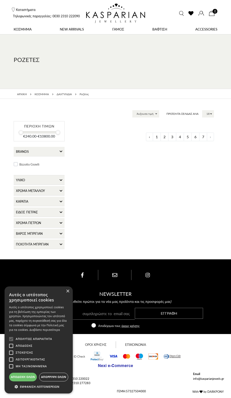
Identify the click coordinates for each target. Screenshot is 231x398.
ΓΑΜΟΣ (118, 29)
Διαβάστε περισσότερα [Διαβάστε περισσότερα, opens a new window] (45, 330)
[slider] (21, 132)
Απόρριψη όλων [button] (53, 377)
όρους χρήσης (130, 326)
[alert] (39, 339)
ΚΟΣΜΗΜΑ (23, 29)
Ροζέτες (84, 94)
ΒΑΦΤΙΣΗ (159, 29)
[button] (38, 386)
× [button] (67, 291)
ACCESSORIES (206, 29)
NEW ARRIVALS (72, 29)
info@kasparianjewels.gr (208, 379)
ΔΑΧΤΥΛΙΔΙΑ (64, 94)
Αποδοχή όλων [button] (23, 377)
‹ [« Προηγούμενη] (149, 136)
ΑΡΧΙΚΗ (22, 94)
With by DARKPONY (208, 392)
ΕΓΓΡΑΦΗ (169, 313)
